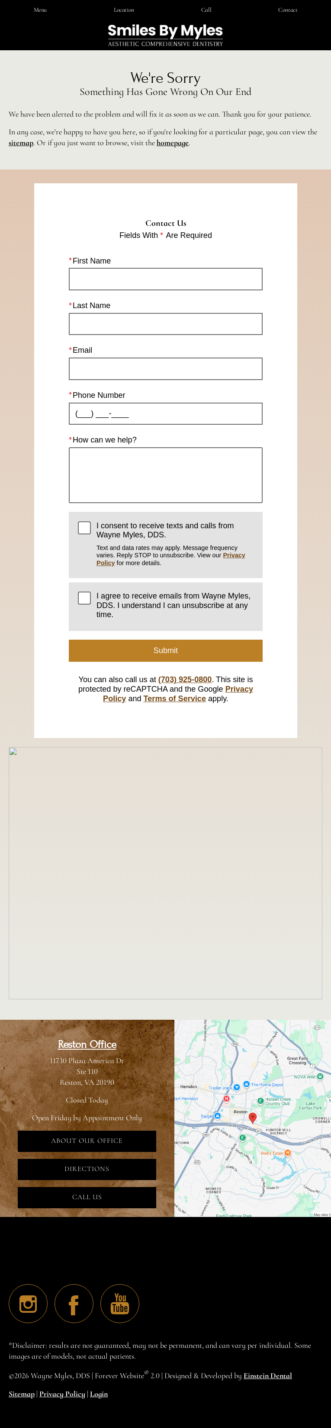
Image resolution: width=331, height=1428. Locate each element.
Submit (165, 650)
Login (99, 1394)
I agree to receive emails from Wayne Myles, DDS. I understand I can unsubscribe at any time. (173, 605)
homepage (173, 142)
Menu (40, 9)
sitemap (21, 142)
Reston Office (87, 1044)
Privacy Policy (62, 1394)
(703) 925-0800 (185, 680)
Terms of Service (174, 698)
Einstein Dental (268, 1375)
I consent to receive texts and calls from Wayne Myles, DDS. (175, 544)
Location (124, 9)
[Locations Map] (252, 1117)
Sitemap (22, 1394)
